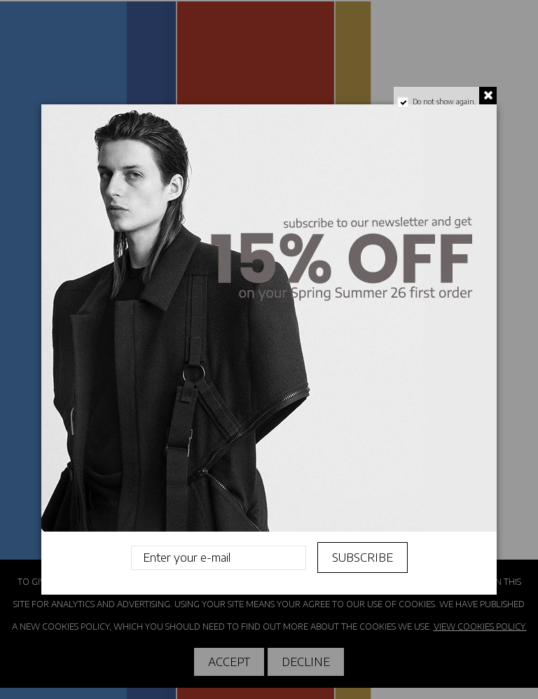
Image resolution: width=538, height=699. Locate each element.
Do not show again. (444, 101)
